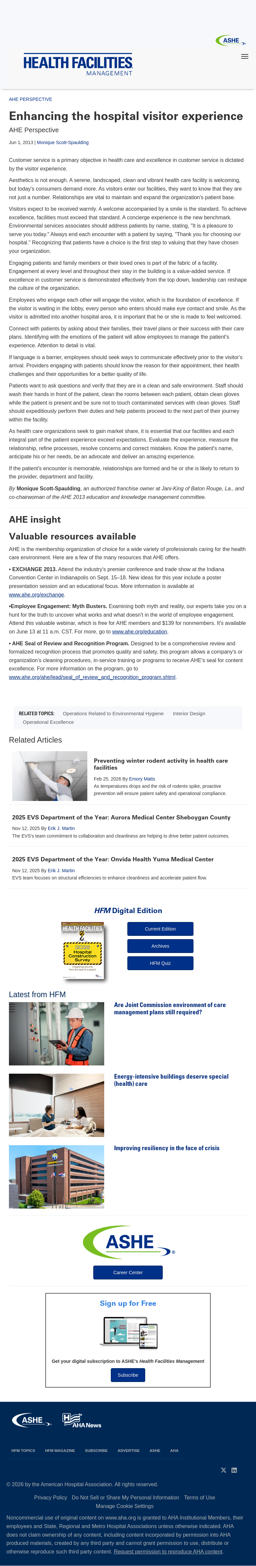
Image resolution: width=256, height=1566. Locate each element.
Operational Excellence (48, 722)
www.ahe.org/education (139, 631)
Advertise (128, 1450)
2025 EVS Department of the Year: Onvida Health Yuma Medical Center (113, 859)
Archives (160, 946)
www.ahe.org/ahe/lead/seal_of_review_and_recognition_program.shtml (92, 677)
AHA (174, 1450)
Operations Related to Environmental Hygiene (113, 713)
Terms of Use (199, 1497)
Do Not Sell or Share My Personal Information (125, 1497)
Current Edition (160, 929)
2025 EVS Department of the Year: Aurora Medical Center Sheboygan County (121, 817)
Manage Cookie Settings (124, 1506)
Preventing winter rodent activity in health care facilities (161, 764)
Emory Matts (142, 779)
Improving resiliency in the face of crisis (167, 1149)
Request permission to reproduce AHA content (168, 1551)
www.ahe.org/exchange (36, 595)
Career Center (128, 1272)
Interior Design (189, 713)
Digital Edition (128, 910)
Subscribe (128, 1375)
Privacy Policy (50, 1497)
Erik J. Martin (61, 828)
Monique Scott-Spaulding (63, 142)
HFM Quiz (160, 963)
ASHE (154, 1450)
